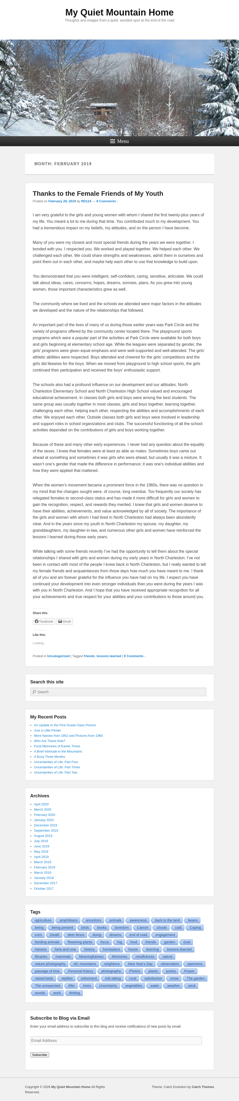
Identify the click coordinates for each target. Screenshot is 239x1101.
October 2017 (44, 888)
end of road (138, 935)
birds (85, 928)
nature (168, 957)
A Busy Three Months (49, 757)
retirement (89, 978)
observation (170, 964)
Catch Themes (203, 1087)
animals (115, 920)
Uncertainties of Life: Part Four (56, 762)
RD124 (86, 201)
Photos (134, 971)
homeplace (111, 949)
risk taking (113, 978)
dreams (115, 935)
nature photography (50, 964)
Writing (74, 993)
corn (38, 935)
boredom (122, 928)
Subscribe (39, 1055)
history (89, 949)
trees (87, 986)
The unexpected (47, 986)
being (39, 928)
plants (153, 971)
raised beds (44, 978)
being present (62, 928)
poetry (171, 971)
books (102, 928)
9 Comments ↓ (107, 201)
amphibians (69, 920)
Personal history (80, 971)
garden (169, 942)
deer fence (76, 935)
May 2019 (41, 851)
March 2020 (42, 809)
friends (89, 656)
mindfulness (145, 957)
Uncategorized (58, 656)
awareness (138, 920)
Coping (195, 928)
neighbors (112, 964)
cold (178, 928)
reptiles (67, 978)
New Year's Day (140, 964)
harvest (41, 949)
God (187, 942)
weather (173, 986)
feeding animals (47, 942)
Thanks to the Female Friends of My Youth (98, 193)
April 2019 (41, 857)
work (57, 993)
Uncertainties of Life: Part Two (55, 772)
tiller (71, 986)
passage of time (47, 971)
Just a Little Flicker (47, 730)
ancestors (93, 920)
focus (105, 942)
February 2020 (44, 815)
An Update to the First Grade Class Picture (65, 725)
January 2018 (44, 878)
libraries (41, 957)
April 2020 (41, 804)
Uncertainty (108, 986)
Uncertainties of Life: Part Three (57, 767)
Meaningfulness (91, 957)
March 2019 (42, 862)
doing (97, 935)
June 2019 (41, 846)
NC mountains (85, 964)
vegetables (133, 986)
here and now (65, 949)
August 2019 (43, 836)
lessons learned (109, 656)
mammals (63, 957)
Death (54, 935)
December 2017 (45, 883)
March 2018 (42, 872)
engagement (165, 935)
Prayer (189, 971)
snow (174, 978)
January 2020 (44, 820)
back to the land (167, 920)
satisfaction (153, 978)
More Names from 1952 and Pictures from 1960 (68, 736)
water (154, 986)
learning (152, 949)
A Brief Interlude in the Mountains (58, 751)
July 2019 (41, 841)
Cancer (142, 928)
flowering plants (80, 942)
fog (119, 942)
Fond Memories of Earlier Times (57, 746)
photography (111, 971)
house (133, 949)
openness (195, 964)
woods (40, 993)
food (133, 942)
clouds (162, 928)
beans (193, 920)
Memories (119, 957)
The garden (196, 978)
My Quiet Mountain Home (119, 12)
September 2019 (46, 830)
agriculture (43, 920)
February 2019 (44, 867)
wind (191, 986)
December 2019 (45, 825)
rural (132, 978)
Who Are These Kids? (50, 741)
